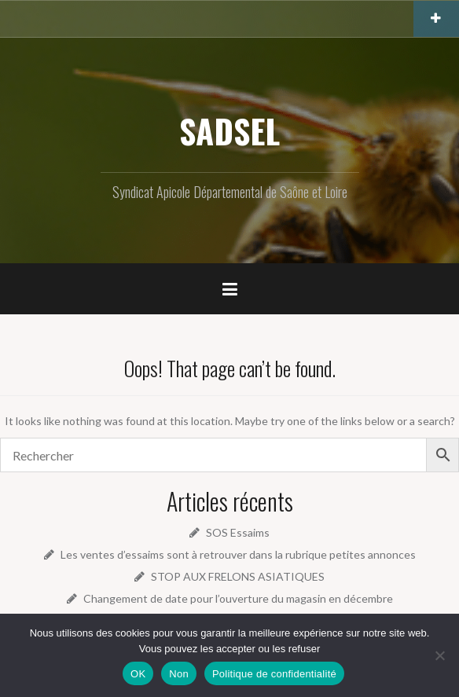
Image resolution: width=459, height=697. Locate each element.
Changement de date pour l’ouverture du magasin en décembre (238, 598)
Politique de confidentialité (274, 674)
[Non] (439, 655)
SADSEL (229, 130)
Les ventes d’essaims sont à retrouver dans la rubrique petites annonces (238, 554)
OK (137, 674)
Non (179, 674)
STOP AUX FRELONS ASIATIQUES (238, 576)
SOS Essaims (238, 532)
